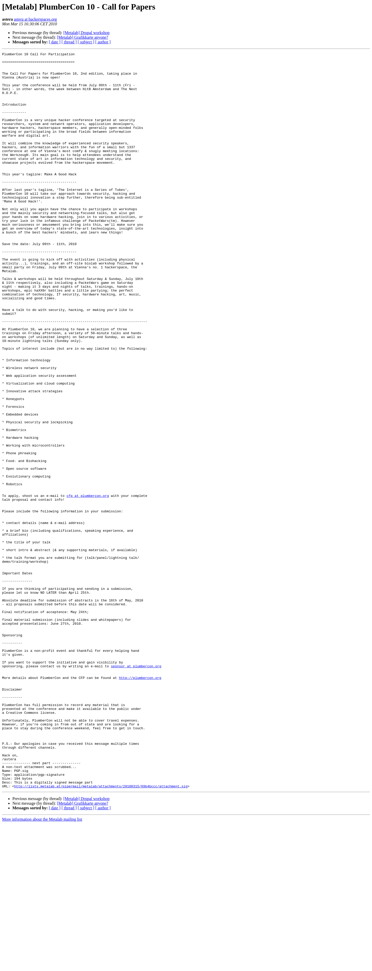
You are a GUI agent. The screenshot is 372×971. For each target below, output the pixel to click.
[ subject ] (86, 42)
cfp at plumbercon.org (88, 584)
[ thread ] (69, 42)
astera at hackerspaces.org (35, 19)
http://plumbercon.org (140, 803)
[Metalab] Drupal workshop (86, 32)
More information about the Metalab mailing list (42, 966)
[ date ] (54, 42)
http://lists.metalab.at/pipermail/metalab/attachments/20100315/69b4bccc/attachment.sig (101, 933)
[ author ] (103, 42)
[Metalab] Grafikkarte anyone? (82, 37)
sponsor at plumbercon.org (136, 789)
